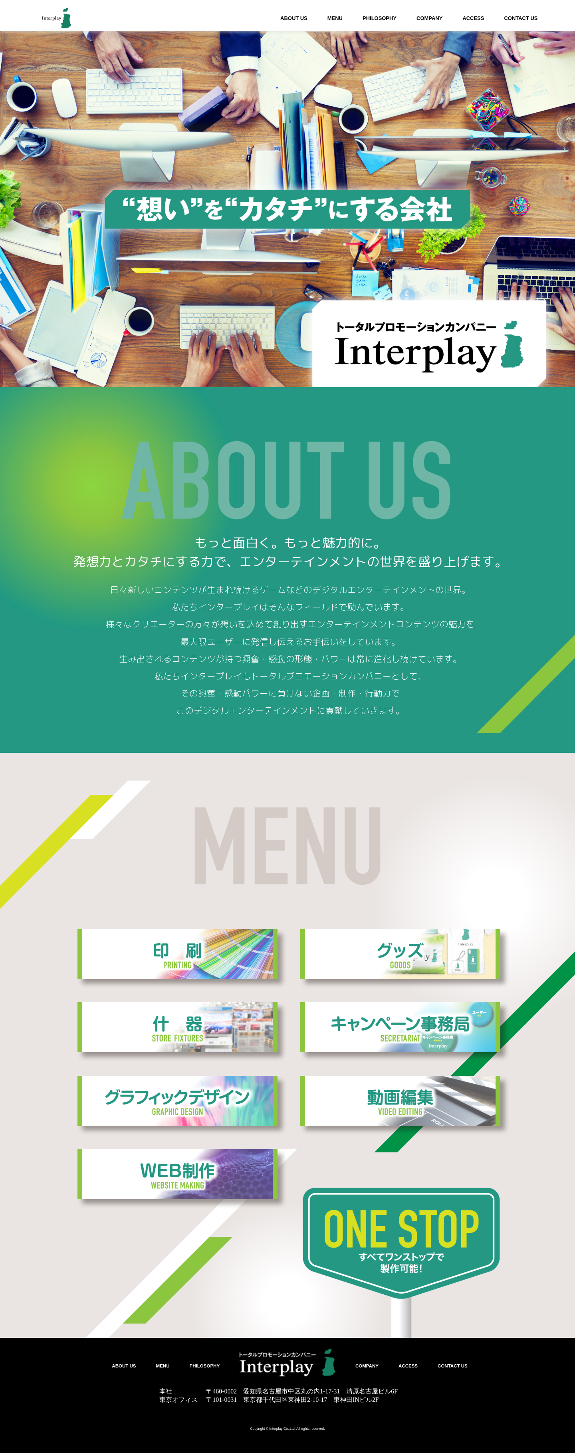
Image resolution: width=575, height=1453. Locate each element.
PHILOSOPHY (380, 18)
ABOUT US (293, 18)
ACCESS (473, 18)
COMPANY (429, 18)
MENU (335, 18)
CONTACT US (520, 18)
